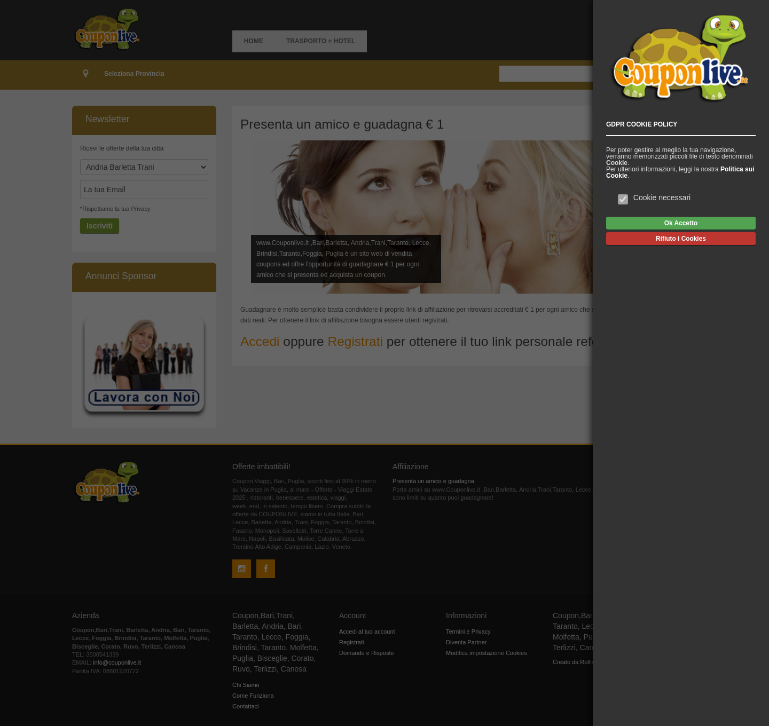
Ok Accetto (680, 223)
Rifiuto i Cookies (681, 238)
